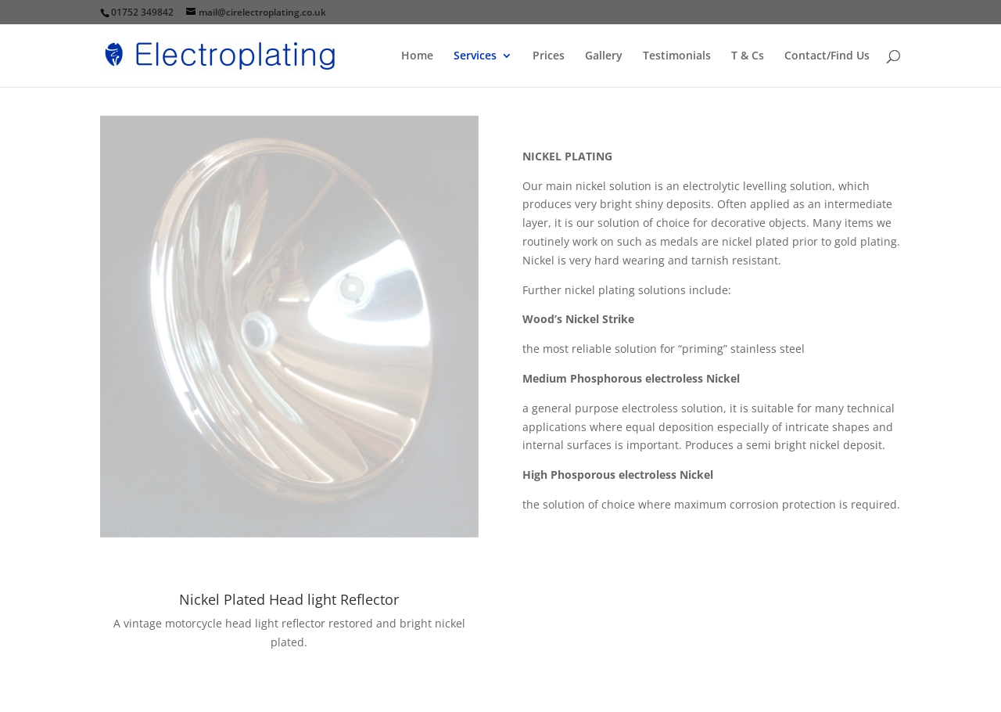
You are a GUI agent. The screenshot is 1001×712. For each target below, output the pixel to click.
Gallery (603, 56)
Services (475, 56)
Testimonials (677, 56)
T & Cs (747, 56)
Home (417, 56)
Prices (549, 56)
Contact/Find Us (827, 56)
